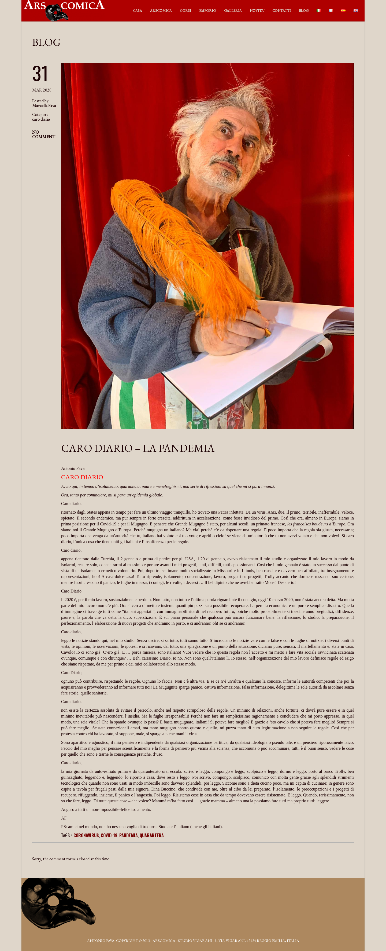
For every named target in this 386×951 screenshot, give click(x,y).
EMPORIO (207, 10)
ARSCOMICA (161, 10)
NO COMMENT (43, 134)
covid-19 (109, 835)
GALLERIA (233, 10)
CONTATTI (281, 10)
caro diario (41, 119)
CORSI (185, 10)
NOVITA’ (257, 10)
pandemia (128, 835)
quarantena (152, 835)
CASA (137, 10)
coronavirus (86, 835)
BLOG (304, 10)
